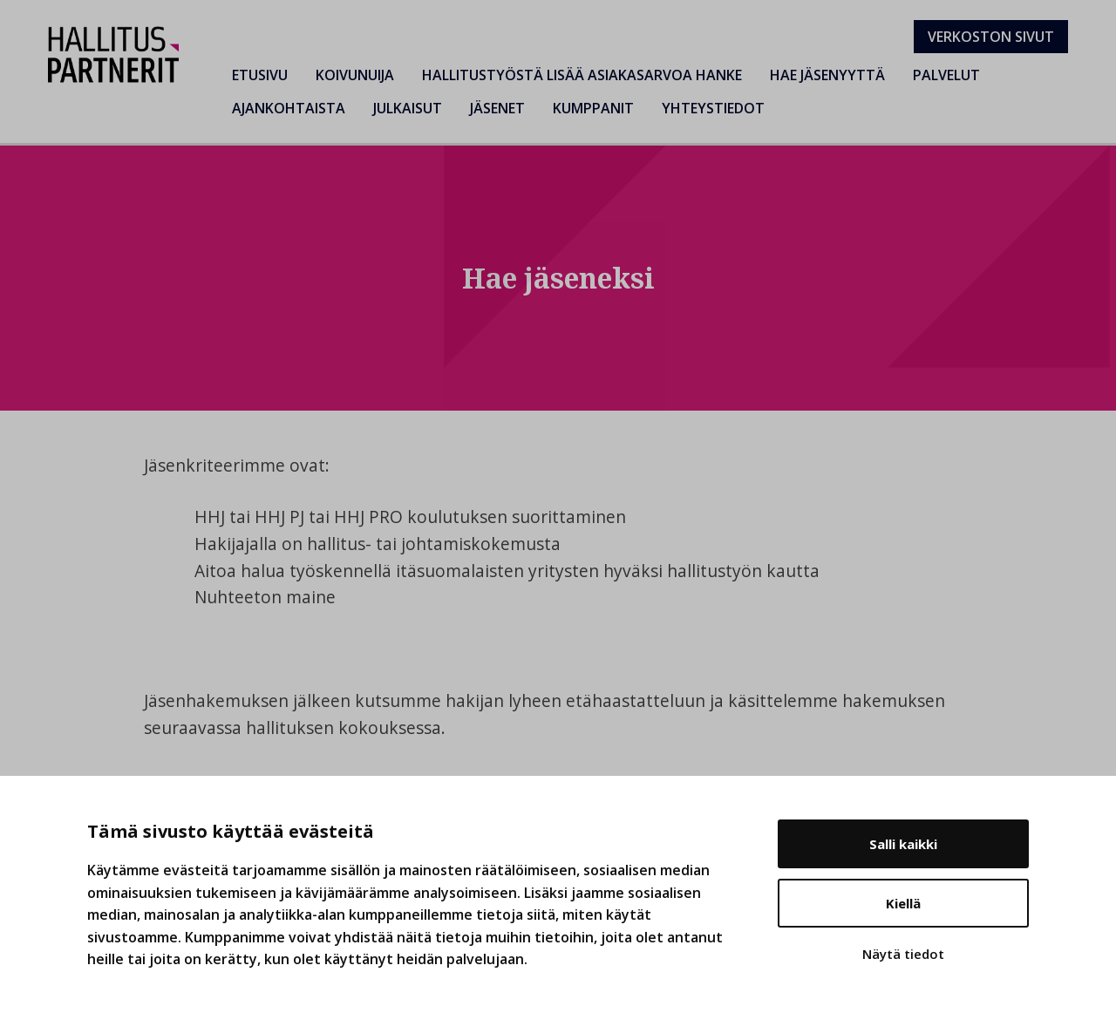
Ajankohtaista (288, 108)
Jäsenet (497, 108)
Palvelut (946, 75)
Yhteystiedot (713, 108)
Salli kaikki (903, 844)
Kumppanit (593, 108)
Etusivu (260, 75)
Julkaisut (407, 108)
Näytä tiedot (903, 953)
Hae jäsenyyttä (827, 75)
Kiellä (903, 903)
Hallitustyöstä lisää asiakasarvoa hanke (582, 75)
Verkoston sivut (991, 36)
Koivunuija (355, 75)
